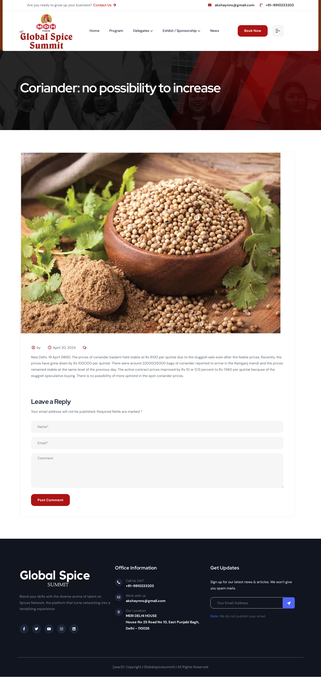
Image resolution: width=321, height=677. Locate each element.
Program (116, 30)
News (214, 30)
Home (94, 30)
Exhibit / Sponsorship (180, 30)
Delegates (141, 30)
